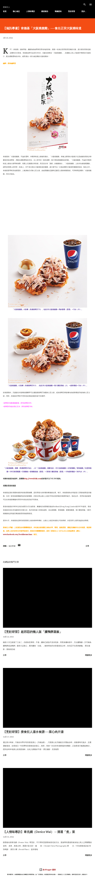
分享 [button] (87, 546)
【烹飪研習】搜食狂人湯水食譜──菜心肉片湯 (33, 731)
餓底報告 (44, 11)
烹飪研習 (71, 11)
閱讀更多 (88, 655)
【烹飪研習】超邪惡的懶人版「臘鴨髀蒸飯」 (32, 631)
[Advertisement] (47, 200)
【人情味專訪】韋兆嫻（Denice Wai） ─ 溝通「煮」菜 (39, 832)
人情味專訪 (30, 11)
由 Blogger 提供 (47, 869)
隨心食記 (16, 11)
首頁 (4, 11)
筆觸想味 (58, 11)
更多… (83, 11)
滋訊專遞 (12, 546)
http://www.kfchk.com (32, 479)
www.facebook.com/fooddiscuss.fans (17, 534)
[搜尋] (84, 4)
